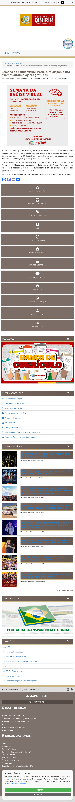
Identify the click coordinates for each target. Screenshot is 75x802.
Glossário (15, 3)
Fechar (38, 794)
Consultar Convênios (12, 676)
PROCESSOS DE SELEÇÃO (37, 302)
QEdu (6, 666)
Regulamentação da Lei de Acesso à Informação (21, 432)
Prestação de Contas (11, 418)
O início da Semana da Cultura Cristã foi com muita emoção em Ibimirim (45, 558)
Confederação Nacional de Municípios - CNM (20, 661)
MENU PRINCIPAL (12, 53)
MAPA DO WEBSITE (37, 314)
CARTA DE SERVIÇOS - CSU (37, 216)
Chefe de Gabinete (9, 755)
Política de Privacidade (17, 784)
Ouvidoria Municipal (9, 749)
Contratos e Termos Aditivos (14, 403)
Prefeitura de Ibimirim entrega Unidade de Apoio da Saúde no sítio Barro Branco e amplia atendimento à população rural (46, 490)
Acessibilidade (49, 3)
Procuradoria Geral (9, 758)
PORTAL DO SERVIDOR (37, 277)
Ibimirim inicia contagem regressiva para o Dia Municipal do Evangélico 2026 (46, 472)
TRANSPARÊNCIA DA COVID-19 (37, 203)
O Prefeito (5, 743)
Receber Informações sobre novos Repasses (21, 681)
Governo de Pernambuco (13, 652)
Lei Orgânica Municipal (11, 427)
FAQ (25, 3)
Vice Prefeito (6, 746)
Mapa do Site (35, 3)
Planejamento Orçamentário (14, 413)
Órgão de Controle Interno (11, 760)
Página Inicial (8, 63)
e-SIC (37, 228)
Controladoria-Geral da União (15, 657)
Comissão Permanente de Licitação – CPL (17, 766)
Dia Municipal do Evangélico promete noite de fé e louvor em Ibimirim (46, 455)
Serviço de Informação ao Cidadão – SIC (16, 752)
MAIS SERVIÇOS (37, 326)
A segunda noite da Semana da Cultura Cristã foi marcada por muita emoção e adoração (46, 541)
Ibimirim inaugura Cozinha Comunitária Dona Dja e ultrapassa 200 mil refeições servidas (46, 506)
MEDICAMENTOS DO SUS (37, 253)
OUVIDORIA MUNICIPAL (37, 240)
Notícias (19, 63)
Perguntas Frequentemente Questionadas (19, 437)
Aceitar (38, 790)
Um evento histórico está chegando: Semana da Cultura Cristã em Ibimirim (45, 575)
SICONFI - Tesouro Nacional (14, 671)
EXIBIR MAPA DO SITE (37, 702)
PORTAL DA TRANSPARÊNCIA (37, 191)
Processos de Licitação (12, 399)
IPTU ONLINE (37, 289)
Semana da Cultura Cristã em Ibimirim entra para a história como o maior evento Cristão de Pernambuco (45, 525)
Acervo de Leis (8, 423)
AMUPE (7, 647)
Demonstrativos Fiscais (12, 408)
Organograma (7, 763)
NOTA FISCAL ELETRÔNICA (37, 265)
